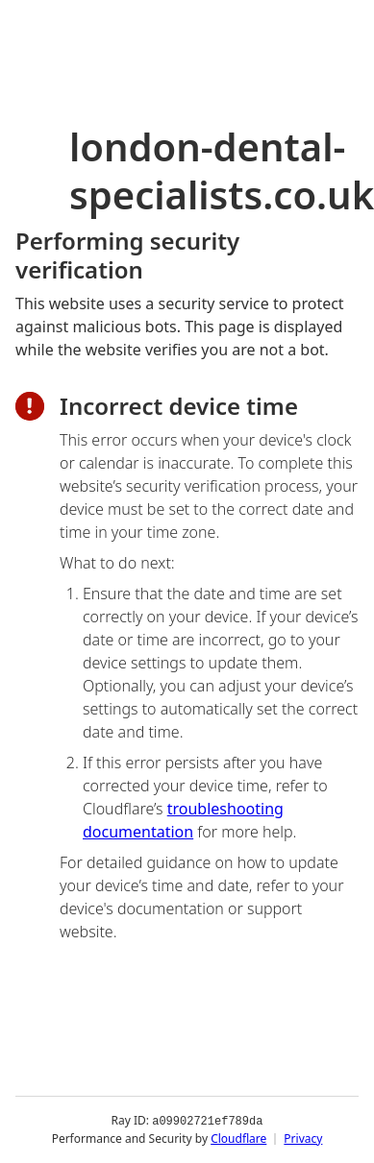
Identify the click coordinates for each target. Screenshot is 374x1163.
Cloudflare (238, 1138)
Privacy (303, 1138)
